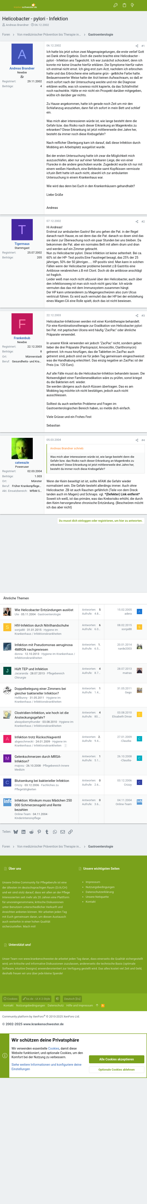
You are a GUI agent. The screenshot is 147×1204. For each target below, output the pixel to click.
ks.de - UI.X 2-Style (36, 1125)
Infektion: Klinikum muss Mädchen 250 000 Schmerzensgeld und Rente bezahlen (43, 931)
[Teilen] (137, 108)
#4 (143, 566)
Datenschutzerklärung (100, 1018)
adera (128, 739)
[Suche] (140, 6)
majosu (19, 891)
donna (19, 780)
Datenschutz (56, 1131)
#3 (143, 441)
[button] (6, 6)
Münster (36, 607)
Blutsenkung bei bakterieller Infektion (42, 907)
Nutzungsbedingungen (100, 1013)
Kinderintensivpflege (28, 944)
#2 (143, 347)
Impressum (93, 1008)
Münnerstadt (33, 482)
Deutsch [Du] (72, 1125)
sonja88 (20, 756)
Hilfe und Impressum (79, 1131)
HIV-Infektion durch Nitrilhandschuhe (42, 752)
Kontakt (91, 1027)
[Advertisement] (73, 70)
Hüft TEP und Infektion (31, 795)
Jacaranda (21, 799)
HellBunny (21, 823)
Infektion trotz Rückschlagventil (38, 863)
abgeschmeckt (24, 867)
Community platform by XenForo (41, 1142)
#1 (143, 108)
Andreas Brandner (17, 25)
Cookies (10, 1125)
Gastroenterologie (49, 740)
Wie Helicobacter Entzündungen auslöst (44, 736)
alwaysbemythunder (27, 848)
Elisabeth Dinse (122, 842)
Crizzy (18, 911)
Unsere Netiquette (97, 1023)
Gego (128, 818)
